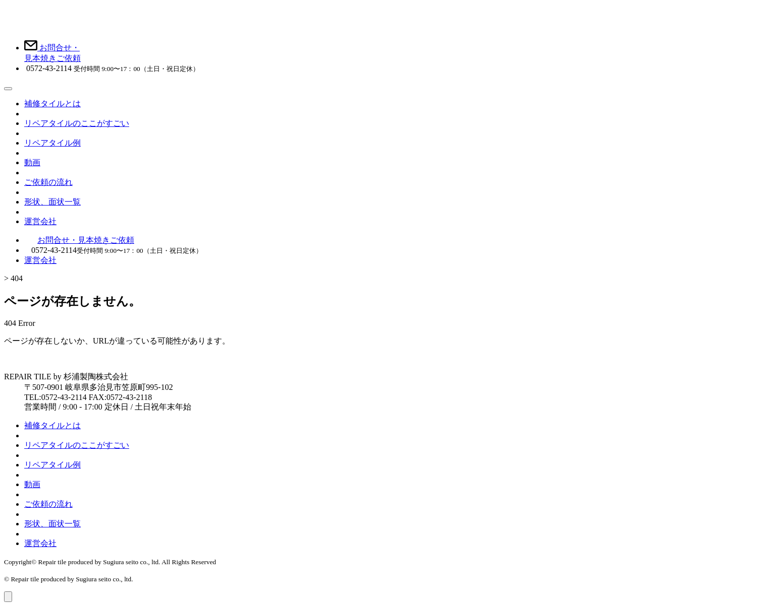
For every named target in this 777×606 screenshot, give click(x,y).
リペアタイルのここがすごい (76, 123)
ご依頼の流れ (48, 182)
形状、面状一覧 (52, 201)
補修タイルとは (52, 103)
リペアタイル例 (52, 143)
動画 (32, 162)
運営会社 (40, 221)
